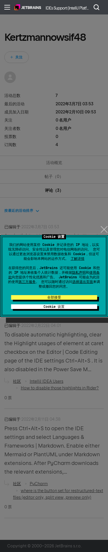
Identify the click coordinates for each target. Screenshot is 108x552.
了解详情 (77, 258)
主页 (27, 7)
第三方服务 (27, 281)
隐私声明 (79, 272)
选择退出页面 (82, 281)
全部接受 (54, 297)
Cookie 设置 (54, 306)
